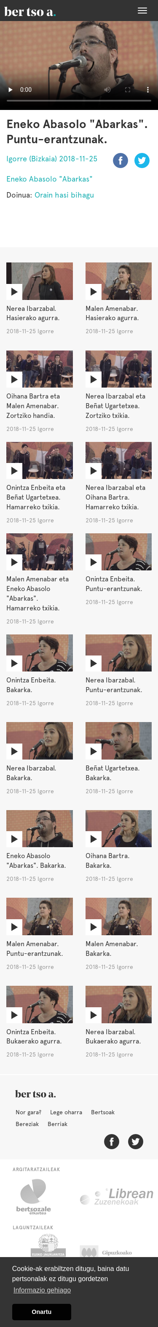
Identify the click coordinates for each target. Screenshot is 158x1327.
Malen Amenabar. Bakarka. (112, 949)
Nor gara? (28, 1112)
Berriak (57, 1124)
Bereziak (27, 1124)
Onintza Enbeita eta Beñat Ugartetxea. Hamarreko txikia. (35, 497)
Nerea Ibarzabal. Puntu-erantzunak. (114, 685)
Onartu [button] (41, 1311)
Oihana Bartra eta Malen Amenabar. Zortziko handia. (33, 406)
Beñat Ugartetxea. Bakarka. (113, 773)
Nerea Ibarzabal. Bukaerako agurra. (113, 1037)
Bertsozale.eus (39, 1197)
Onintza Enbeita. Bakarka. (31, 685)
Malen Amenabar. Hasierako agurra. (112, 313)
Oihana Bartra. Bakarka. (108, 861)
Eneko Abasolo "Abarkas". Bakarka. (36, 861)
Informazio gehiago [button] (42, 1290)
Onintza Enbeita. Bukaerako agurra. (34, 1037)
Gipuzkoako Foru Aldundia (114, 1255)
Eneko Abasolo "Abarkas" (49, 178)
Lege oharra (66, 1112)
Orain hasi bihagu (64, 194)
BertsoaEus (42, 10)
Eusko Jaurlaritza (47, 1255)
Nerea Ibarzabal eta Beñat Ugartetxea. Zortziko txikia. (115, 406)
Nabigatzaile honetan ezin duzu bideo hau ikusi (79, 65)
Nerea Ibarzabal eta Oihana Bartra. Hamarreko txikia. (115, 497)
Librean (117, 1197)
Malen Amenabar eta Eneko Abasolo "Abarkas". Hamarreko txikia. (37, 593)
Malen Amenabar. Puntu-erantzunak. (34, 949)
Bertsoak (103, 1112)
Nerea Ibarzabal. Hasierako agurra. (33, 313)
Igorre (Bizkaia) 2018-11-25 (51, 158)
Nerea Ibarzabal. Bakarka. (31, 773)
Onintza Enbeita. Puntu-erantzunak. (114, 584)
